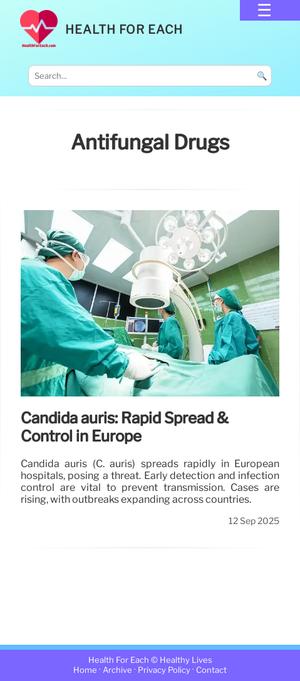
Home (85, 670)
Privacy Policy (164, 670)
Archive (117, 670)
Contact (211, 670)
